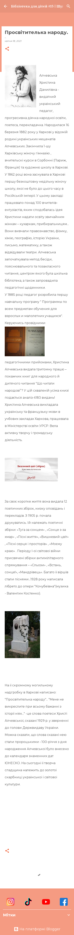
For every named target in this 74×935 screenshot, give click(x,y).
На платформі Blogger (37, 929)
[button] (7, 49)
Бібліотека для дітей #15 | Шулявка (37, 6)
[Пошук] (68, 6)
